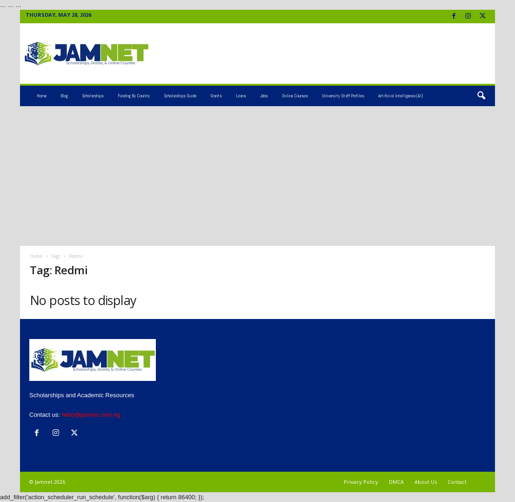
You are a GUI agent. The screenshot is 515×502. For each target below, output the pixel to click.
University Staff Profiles (343, 96)
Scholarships (93, 96)
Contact (457, 481)
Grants (216, 96)
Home (42, 96)
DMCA (396, 481)
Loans (241, 96)
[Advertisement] (257, 176)
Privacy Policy (361, 481)
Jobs (264, 96)
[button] (481, 96)
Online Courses (295, 96)
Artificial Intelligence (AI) (400, 96)
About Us (426, 481)
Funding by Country (134, 96)
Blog (64, 96)
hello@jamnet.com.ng (90, 414)
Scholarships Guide (180, 96)
